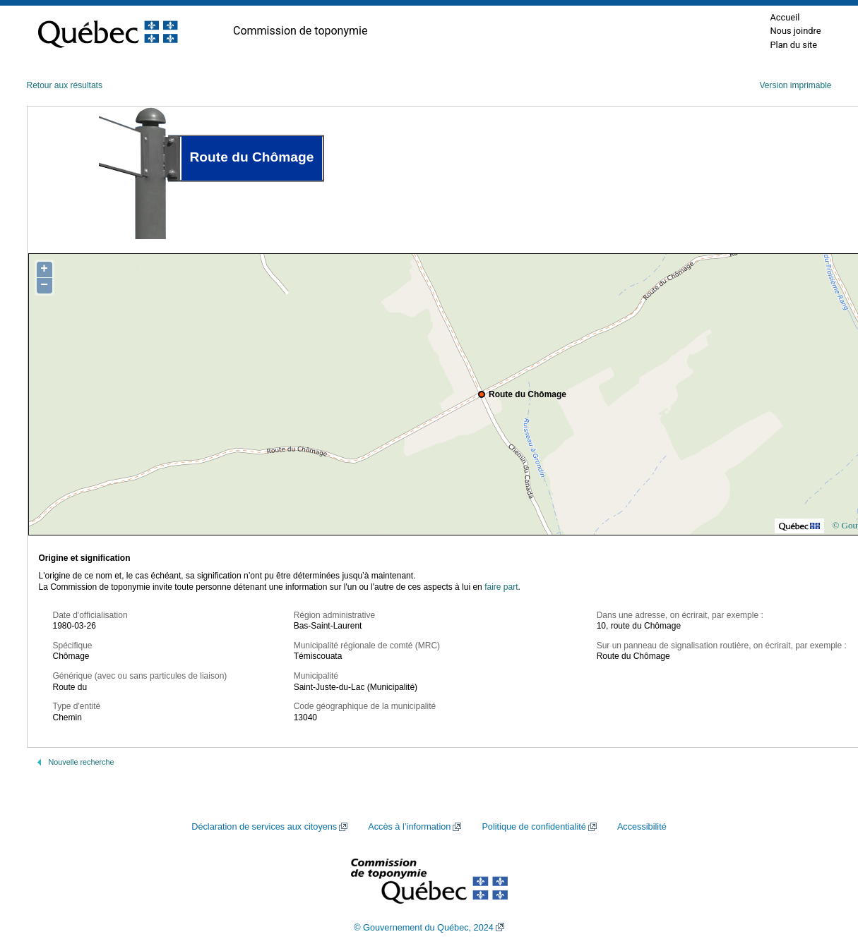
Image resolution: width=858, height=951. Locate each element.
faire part (501, 587)
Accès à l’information (409, 827)
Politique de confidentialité (533, 827)
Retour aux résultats (64, 85)
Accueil (784, 17)
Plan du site (793, 45)
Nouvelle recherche (81, 762)
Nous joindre (795, 30)
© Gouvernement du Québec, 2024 (424, 928)
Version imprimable (795, 85)
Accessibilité (642, 827)
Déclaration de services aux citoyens (264, 827)
